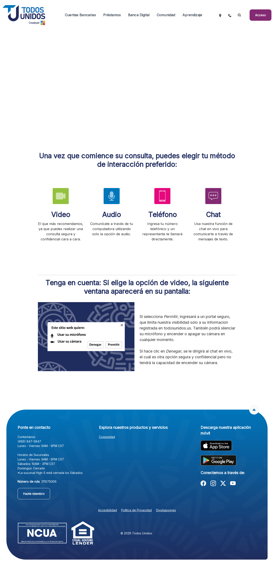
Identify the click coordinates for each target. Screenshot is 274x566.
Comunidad (107, 437)
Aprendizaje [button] (192, 15)
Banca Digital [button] (138, 15)
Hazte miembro (34, 493)
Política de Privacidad (136, 510)
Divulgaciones (166, 510)
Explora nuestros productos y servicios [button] (133, 427)
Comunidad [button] (166, 15)
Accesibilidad (107, 510)
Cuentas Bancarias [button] (80, 15)
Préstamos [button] (112, 15)
